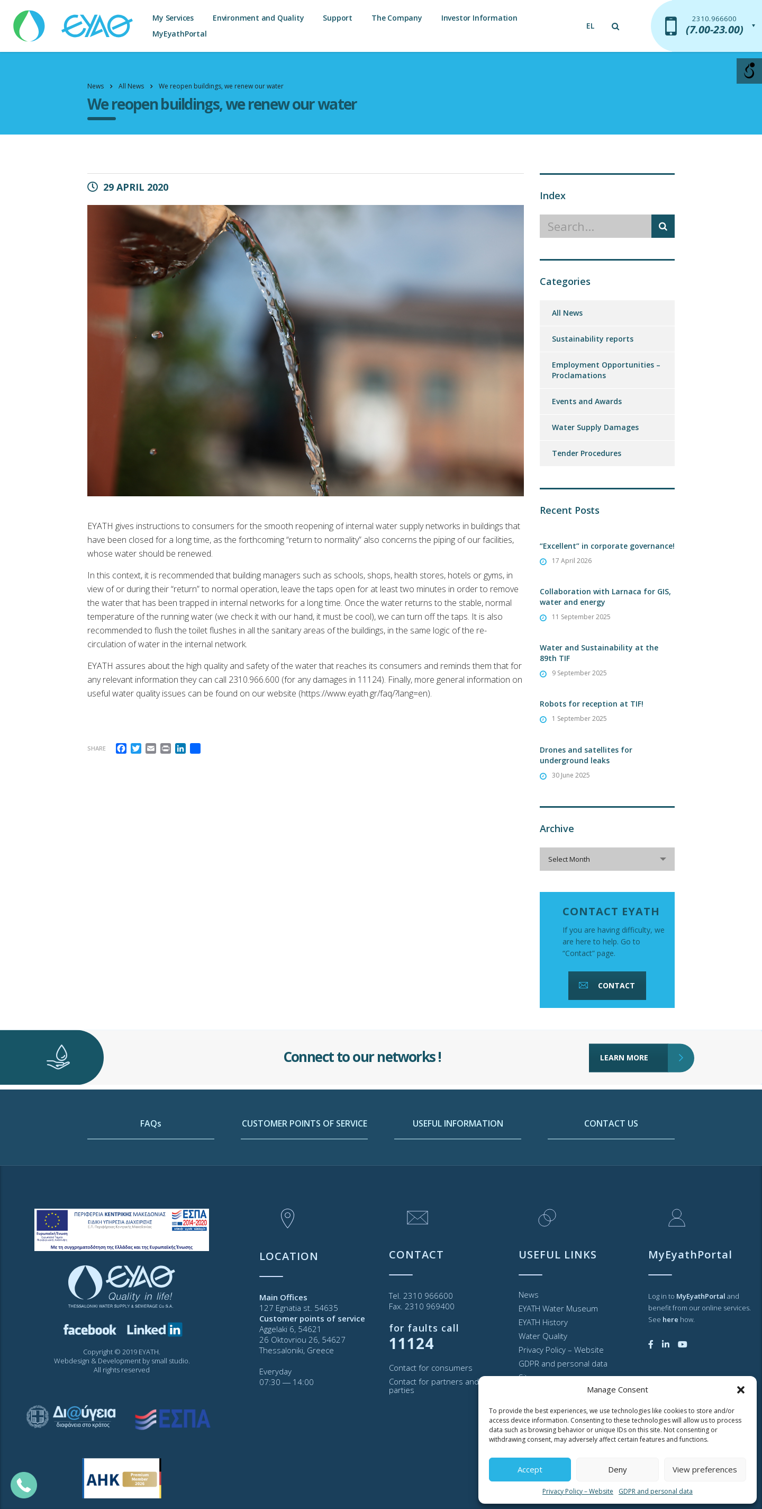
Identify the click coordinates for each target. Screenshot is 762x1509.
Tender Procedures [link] (586, 453)
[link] (74, 21)
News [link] (529, 1294)
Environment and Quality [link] (258, 18)
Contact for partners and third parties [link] (443, 1385)
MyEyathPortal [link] (179, 34)
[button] (741, 1390)
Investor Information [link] (479, 18)
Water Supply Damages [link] (595, 427)
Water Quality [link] (543, 1336)
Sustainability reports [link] (592, 339)
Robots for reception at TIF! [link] (591, 704)
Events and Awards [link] (587, 401)
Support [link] (337, 18)
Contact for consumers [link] (431, 1367)
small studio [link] (169, 1360)
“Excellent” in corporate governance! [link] (607, 546)
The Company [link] (396, 18)
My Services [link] (173, 18)
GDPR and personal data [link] (656, 1491)
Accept (530, 1469)
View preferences (705, 1469)
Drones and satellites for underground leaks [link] (586, 755)
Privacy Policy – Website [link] (577, 1491)
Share (96, 748)
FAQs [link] (150, 1166)
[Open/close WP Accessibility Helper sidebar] (749, 71)
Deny (617, 1469)
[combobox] (607, 859)
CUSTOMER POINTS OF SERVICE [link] (304, 1166)
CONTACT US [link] (611, 1166)
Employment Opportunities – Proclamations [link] (606, 370)
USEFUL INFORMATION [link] (458, 1166)
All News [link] (567, 313)
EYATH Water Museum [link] (558, 1308)
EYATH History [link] (543, 1322)
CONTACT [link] (606, 985)
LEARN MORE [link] (634, 1027)
